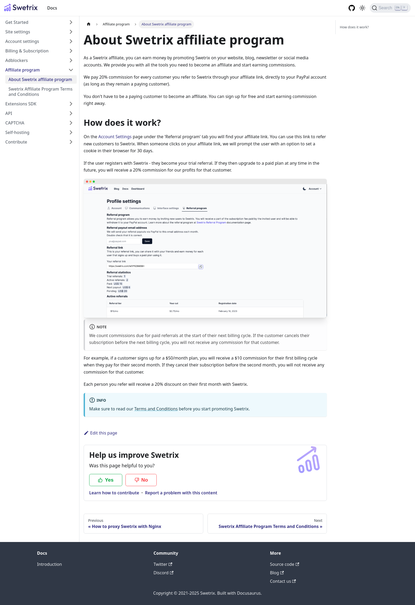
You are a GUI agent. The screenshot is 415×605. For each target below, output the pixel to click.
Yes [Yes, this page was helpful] (106, 480)
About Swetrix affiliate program (40, 79)
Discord (163, 573)
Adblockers (16, 60)
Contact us (283, 581)
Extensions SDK (20, 104)
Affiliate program (22, 70)
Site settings (17, 32)
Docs (52, 8)
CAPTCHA (14, 123)
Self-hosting (17, 132)
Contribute (16, 142)
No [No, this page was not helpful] (141, 480)
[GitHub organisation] (351, 8)
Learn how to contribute (114, 493)
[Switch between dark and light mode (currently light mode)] (362, 8)
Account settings (22, 41)
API (8, 113)
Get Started (16, 22)
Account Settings (115, 137)
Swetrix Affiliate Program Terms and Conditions (40, 91)
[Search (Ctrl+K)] (390, 8)
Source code (284, 564)
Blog (277, 573)
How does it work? (354, 27)
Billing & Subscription (26, 51)
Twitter (163, 564)
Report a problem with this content (181, 493)
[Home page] (89, 24)
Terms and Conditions (156, 409)
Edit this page (100, 433)
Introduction (49, 564)
